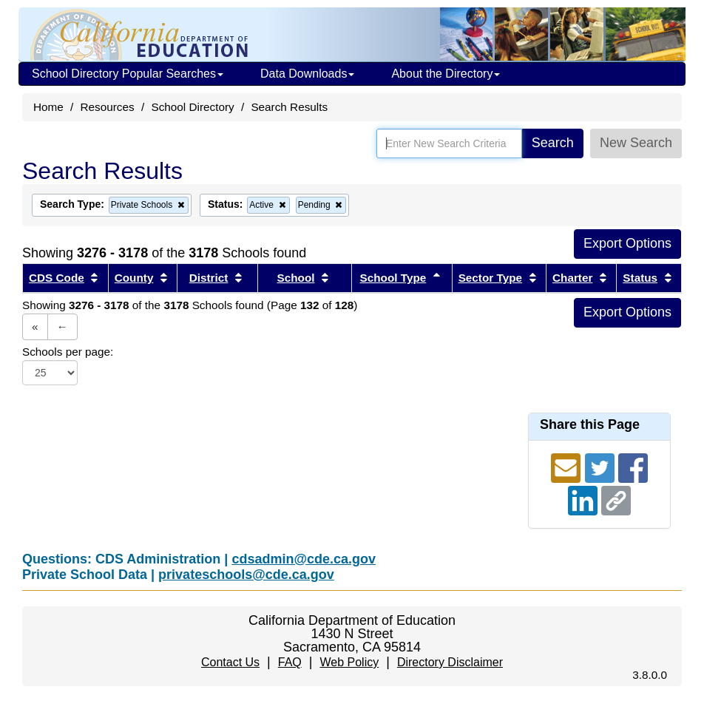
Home (48, 107)
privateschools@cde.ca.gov (246, 574)
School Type (393, 277)
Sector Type (490, 277)
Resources (108, 107)
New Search (636, 142)
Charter (572, 277)
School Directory (192, 107)
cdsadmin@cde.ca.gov (303, 559)
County (134, 277)
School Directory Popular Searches (127, 73)
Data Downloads (307, 73)
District (209, 277)
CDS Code (56, 277)
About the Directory (445, 73)
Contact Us (230, 662)
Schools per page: (67, 351)
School (295, 277)
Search (553, 142)
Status (640, 277)
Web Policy (349, 662)
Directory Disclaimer (450, 662)
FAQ (290, 662)
